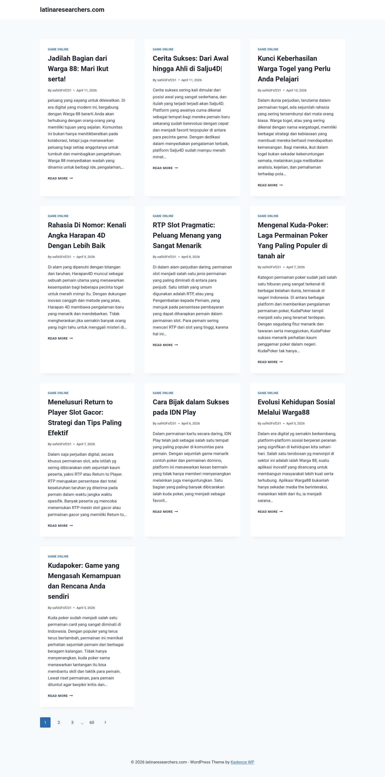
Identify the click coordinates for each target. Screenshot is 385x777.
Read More (60, 178)
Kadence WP (242, 762)
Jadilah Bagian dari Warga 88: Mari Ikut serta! (78, 68)
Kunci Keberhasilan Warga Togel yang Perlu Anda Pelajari (294, 68)
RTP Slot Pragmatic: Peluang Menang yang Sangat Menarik (187, 235)
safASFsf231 (61, 90)
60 (91, 722)
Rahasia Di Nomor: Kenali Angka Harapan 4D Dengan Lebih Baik (87, 235)
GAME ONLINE (58, 49)
